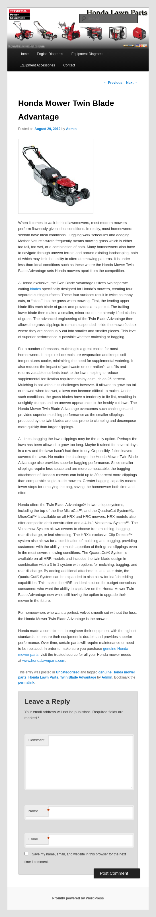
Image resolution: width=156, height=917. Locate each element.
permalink (26, 682)
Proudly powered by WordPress (78, 898)
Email (38, 839)
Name (38, 811)
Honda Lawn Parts (43, 677)
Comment (36, 740)
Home (23, 54)
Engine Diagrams (50, 54)
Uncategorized (67, 672)
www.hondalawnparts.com (43, 660)
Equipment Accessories (37, 65)
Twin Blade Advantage (78, 677)
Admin (71, 129)
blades (35, 289)
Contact (69, 65)
